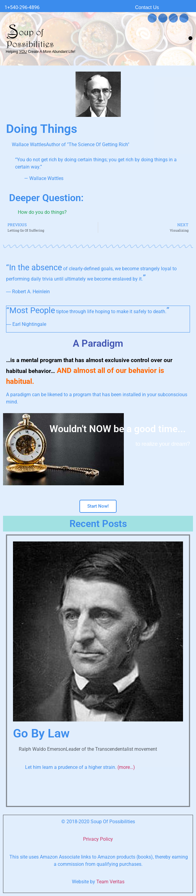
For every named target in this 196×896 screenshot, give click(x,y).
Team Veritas (110, 882)
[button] (190, 38)
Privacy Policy (98, 839)
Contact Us (147, 7)
